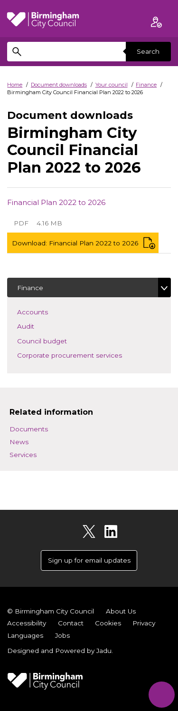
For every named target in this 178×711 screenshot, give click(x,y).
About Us (121, 611)
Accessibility (26, 623)
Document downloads (59, 84)
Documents (28, 429)
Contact (71, 623)
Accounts (46, 311)
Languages (25, 635)
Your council (111, 84)
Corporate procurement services (83, 354)
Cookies (108, 623)
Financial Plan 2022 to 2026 (56, 202)
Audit (39, 325)
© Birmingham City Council (50, 611)
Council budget (56, 340)
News (18, 442)
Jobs (62, 635)
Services (23, 454)
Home (14, 84)
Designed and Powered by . (60, 650)
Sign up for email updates (89, 560)
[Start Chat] (162, 695)
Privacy (143, 623)
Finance (146, 84)
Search (148, 51)
